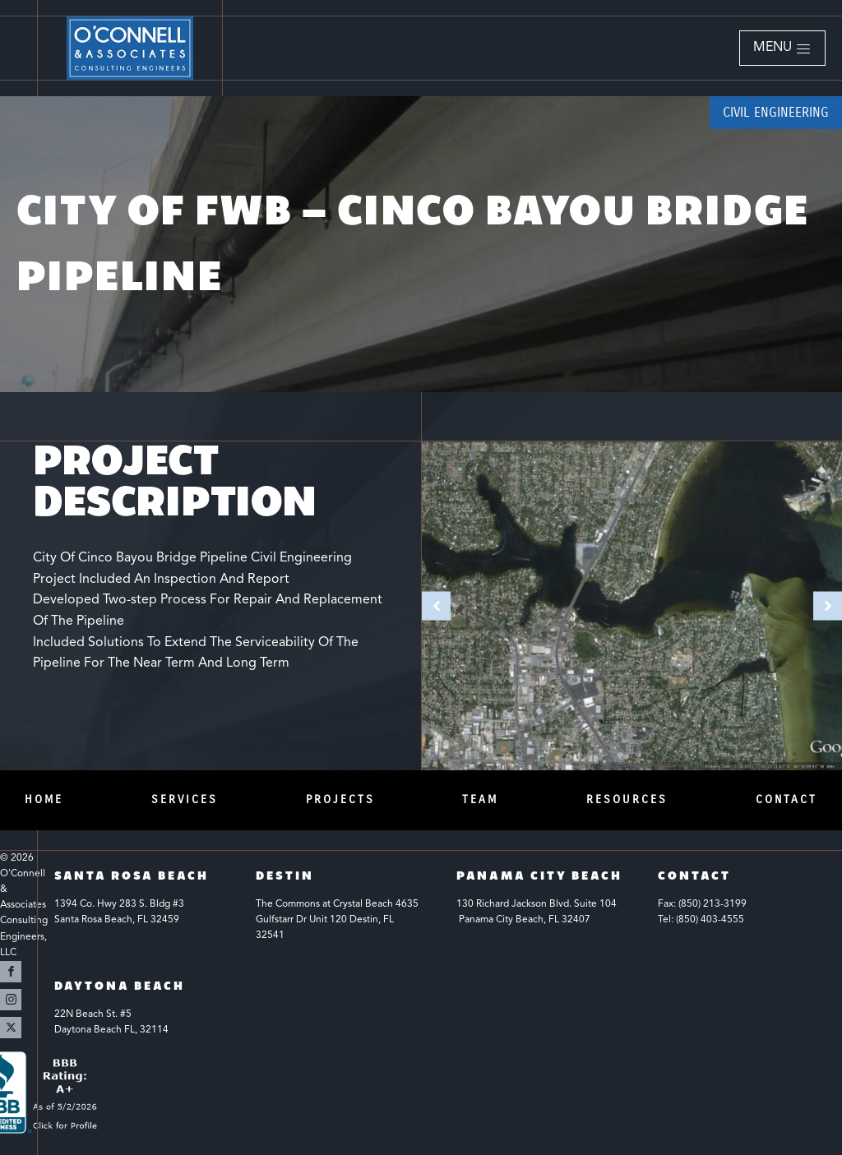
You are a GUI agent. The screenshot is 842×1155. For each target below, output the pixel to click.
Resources (627, 799)
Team (480, 799)
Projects (340, 799)
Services (184, 799)
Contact (786, 799)
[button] (782, 48)
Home (44, 799)
